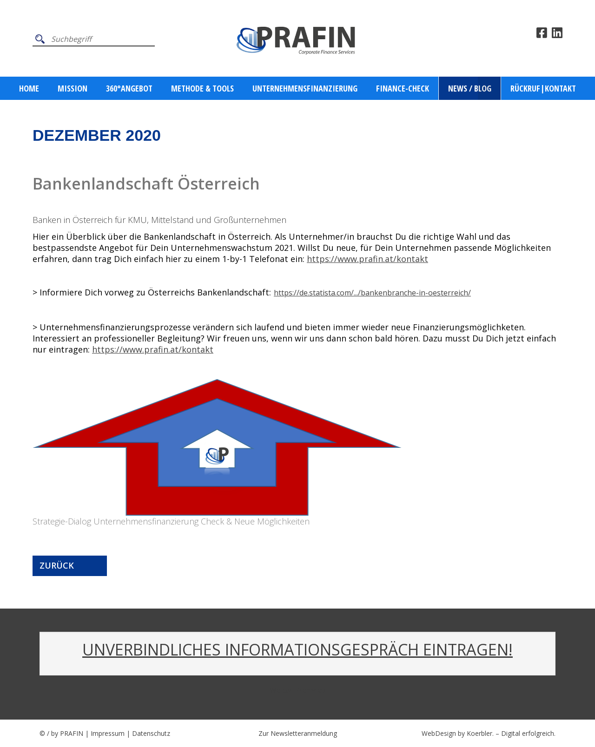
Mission (72, 88)
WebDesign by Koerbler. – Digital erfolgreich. (488, 733)
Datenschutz (151, 733)
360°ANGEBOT (129, 88)
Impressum (108, 733)
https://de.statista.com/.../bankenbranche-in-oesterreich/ (372, 293)
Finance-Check (402, 88)
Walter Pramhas (298, 690)
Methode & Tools (202, 88)
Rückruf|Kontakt (543, 88)
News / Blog (469, 88)
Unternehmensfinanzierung (304, 88)
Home (29, 88)
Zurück (57, 565)
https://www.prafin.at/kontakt (367, 258)
